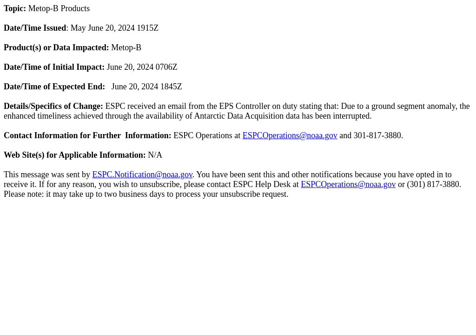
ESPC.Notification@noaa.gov (142, 174)
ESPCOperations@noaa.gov (290, 135)
